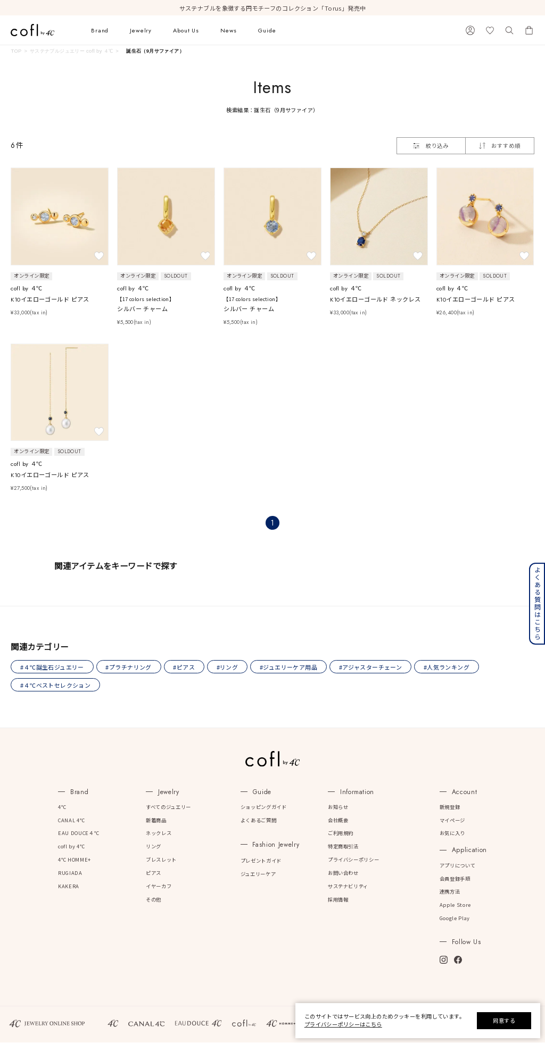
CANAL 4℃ (71, 820)
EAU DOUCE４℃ (78, 833)
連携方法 (450, 892)
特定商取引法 (343, 846)
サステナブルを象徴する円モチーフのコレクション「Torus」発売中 (272, 8)
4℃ (62, 807)
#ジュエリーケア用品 (290, 667)
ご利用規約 (340, 833)
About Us (186, 30)
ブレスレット (161, 860)
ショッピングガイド (264, 807)
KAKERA (68, 886)
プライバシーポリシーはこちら (343, 1024)
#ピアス (185, 667)
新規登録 (450, 807)
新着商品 (156, 820)
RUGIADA (70, 873)
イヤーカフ (158, 886)
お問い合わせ (343, 873)
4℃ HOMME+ (74, 860)
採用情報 (338, 899)
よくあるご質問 (258, 820)
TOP (16, 51)
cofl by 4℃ (71, 846)
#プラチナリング (129, 667)
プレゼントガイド (261, 861)
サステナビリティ (348, 886)
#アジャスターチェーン (372, 667)
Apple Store (455, 905)
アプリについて (457, 866)
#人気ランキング (449, 667)
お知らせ (338, 807)
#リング (229, 667)
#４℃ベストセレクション (56, 685)
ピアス (153, 873)
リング (153, 846)
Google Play (455, 918)
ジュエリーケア (258, 874)
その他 (153, 899)
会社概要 (338, 820)
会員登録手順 (455, 878)
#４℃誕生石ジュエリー (53, 667)
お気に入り (452, 833)
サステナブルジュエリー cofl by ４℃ (71, 51)
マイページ (452, 820)
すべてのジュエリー (168, 807)
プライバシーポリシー (353, 860)
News (228, 30)
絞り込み (431, 145)
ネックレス (158, 833)
